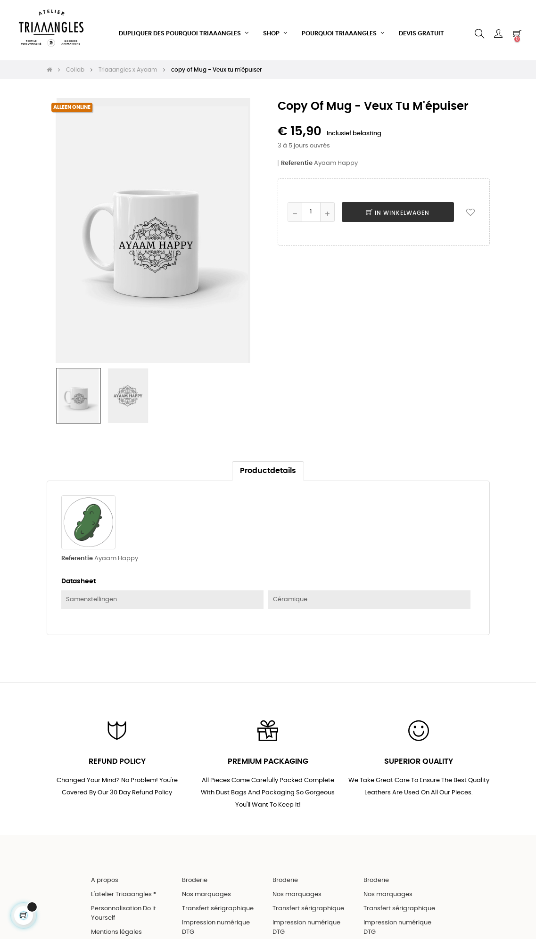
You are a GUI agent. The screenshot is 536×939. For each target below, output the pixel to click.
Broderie (194, 897)
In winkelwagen (397, 230)
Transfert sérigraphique (218, 926)
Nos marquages (206, 911)
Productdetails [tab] (268, 488)
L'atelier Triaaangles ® (124, 911)
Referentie (297, 180)
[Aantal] (311, 229)
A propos (104, 897)
